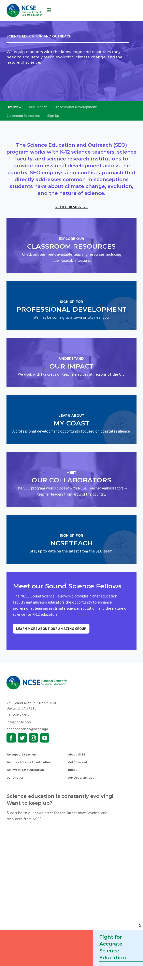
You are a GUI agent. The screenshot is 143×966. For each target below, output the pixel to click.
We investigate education (25, 770)
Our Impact (38, 107)
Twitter (22, 738)
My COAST (71, 423)
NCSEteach (71, 543)
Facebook (11, 738)
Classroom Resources (23, 116)
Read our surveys (71, 207)
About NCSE (76, 754)
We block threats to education (28, 762)
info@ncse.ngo (18, 722)
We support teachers (21, 754)
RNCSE (72, 770)
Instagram (33, 738)
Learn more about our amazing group (51, 629)
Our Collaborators (71, 480)
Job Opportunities (81, 777)
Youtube (44, 738)
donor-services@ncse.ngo (27, 729)
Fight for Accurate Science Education (112, 947)
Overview (13, 107)
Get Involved (77, 762)
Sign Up (53, 116)
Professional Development (75, 107)
